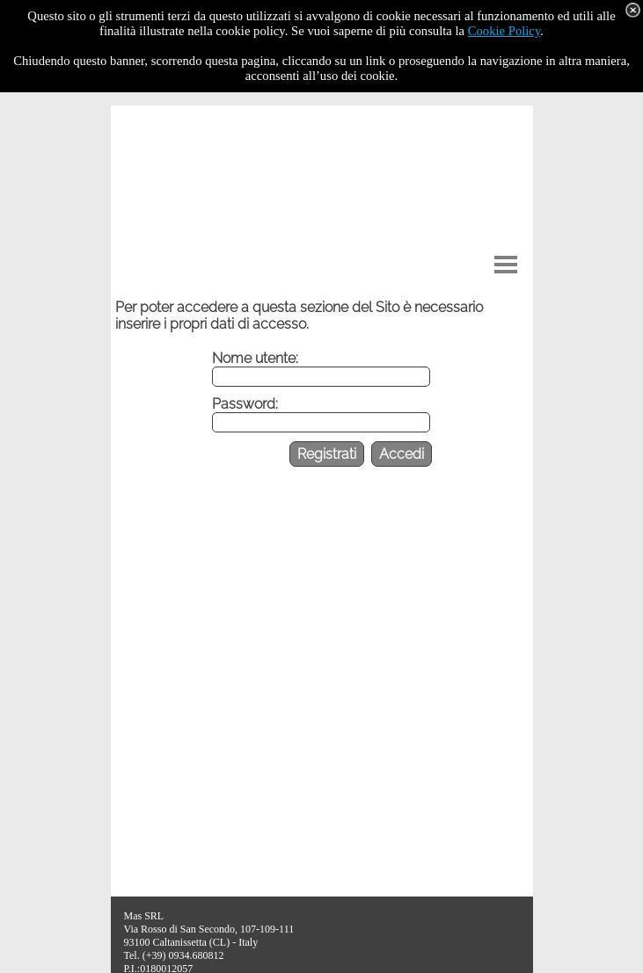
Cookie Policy (504, 31)
